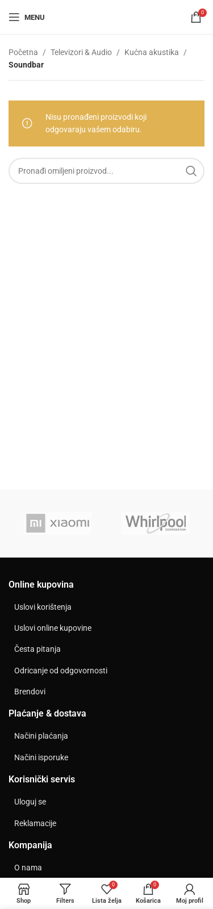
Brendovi (29, 691)
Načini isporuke (41, 757)
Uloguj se (30, 801)
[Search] (106, 171)
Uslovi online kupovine (52, 627)
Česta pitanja (37, 649)
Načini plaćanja (41, 735)
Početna (23, 52)
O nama (28, 867)
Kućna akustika (151, 52)
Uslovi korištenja (43, 606)
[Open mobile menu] (27, 17)
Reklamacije (35, 823)
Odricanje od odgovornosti (60, 670)
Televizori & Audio (81, 52)
